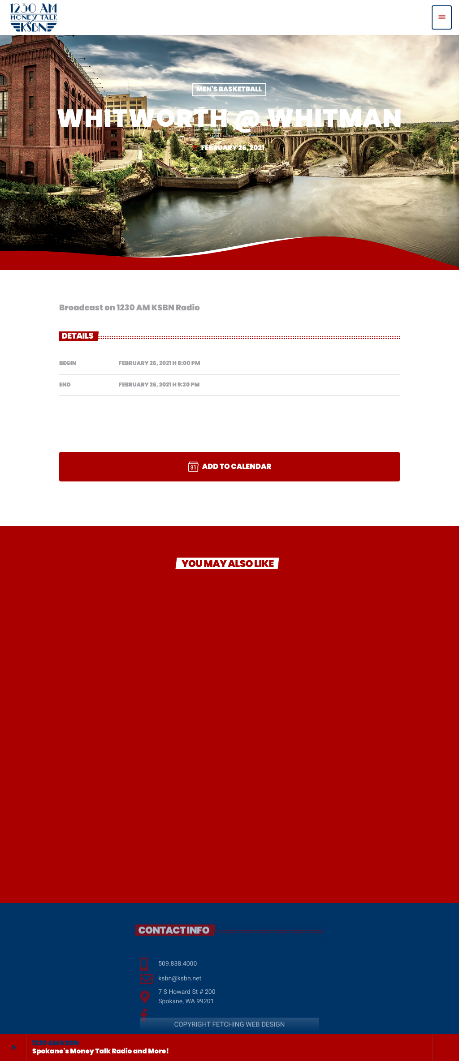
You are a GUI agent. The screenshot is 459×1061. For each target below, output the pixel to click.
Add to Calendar (230, 466)
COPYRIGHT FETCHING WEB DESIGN (229, 1032)
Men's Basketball (229, 90)
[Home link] (33, 17)
